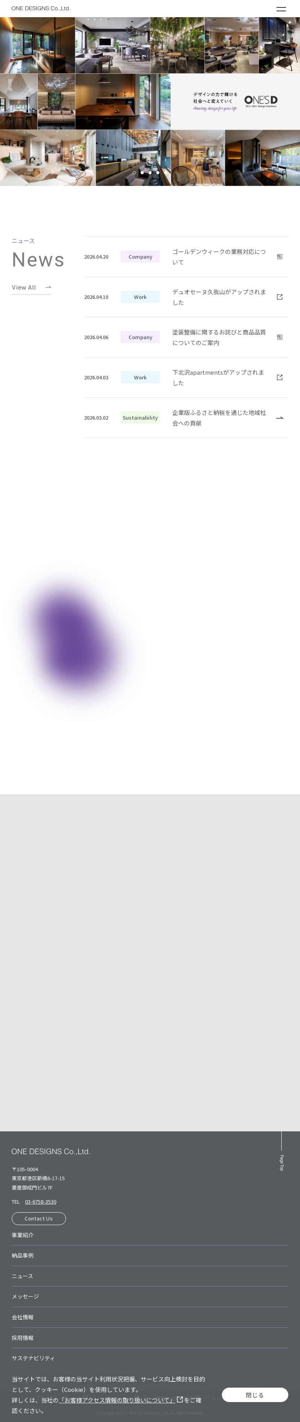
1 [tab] (134, 172)
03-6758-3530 (40, 1201)
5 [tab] (165, 172)
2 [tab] (142, 172)
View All (24, 299)
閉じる (255, 1395)
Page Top (282, 1163)
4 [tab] (157, 172)
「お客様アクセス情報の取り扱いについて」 (121, 1400)
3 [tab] (150, 172)
